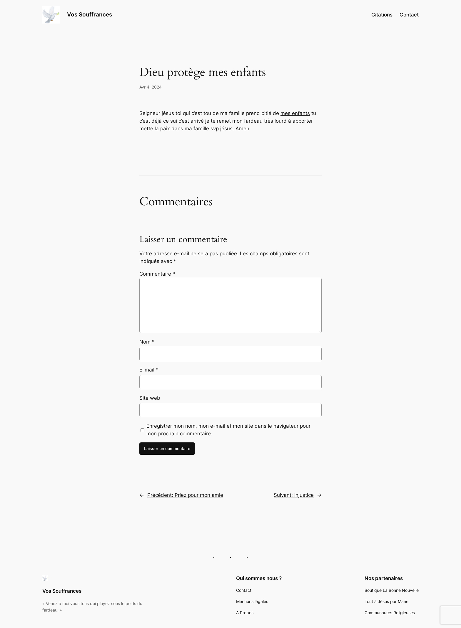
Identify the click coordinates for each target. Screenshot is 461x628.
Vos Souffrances (89, 14)
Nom (147, 342)
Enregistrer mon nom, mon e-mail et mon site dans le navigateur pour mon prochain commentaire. (228, 430)
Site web (149, 398)
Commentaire (157, 274)
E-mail (148, 370)
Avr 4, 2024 (150, 86)
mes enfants (295, 113)
